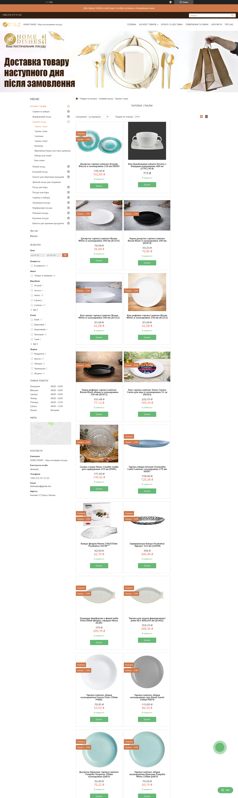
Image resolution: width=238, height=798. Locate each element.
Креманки (38, 146)
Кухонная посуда (40, 218)
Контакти (216, 24)
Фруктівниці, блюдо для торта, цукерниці (52, 150)
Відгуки (33, 236)
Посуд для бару (40, 187)
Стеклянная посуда (41, 202)
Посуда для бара (40, 192)
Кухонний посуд (40, 171)
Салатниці (38, 136)
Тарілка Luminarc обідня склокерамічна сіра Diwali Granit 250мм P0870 (97, 550)
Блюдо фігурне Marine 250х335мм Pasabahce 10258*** (141, 395)
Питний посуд (38, 166)
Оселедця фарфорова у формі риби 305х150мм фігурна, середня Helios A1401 (97, 473)
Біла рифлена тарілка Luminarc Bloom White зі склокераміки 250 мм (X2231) (186, 243)
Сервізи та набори (40, 111)
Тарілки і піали (40, 126)
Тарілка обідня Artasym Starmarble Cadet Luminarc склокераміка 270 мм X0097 (97, 396)
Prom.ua (133, 789)
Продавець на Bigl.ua (119, 792)
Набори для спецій (42, 155)
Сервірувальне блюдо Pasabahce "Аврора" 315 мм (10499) (186, 395)
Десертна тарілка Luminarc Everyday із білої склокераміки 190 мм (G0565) (97, 704)
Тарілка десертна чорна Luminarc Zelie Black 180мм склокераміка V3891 (186, 704)
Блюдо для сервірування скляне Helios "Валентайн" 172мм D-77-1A (141, 626)
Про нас (229, 24)
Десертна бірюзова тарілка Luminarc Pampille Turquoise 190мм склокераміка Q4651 (141, 550)
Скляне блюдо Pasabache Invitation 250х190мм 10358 (186, 626)
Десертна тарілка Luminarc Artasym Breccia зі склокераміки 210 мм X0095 (97, 166)
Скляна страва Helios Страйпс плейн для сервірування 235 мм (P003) (186, 320)
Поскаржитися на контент (124, 795)
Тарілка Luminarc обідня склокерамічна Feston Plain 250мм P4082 (186, 473)
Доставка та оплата (79, 765)
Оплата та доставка (172, 24)
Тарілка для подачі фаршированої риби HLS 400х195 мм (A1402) (141, 472)
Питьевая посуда (40, 213)
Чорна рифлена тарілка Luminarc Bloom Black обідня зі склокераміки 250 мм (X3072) (97, 320)
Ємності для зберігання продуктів (48, 177)
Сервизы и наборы (41, 197)
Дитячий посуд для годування (46, 182)
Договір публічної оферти (30, 772)
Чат (225, 790)
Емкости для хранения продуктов (48, 223)
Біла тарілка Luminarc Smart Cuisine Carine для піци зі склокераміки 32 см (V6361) (142, 320)
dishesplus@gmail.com (40, 486)
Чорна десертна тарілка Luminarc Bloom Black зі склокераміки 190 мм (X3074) (97, 243)
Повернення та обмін (197, 24)
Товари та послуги (88, 99)
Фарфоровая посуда (42, 208)
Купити (97, 188)
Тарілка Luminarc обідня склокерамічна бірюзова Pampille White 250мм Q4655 (186, 550)
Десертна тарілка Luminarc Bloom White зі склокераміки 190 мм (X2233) (186, 166)
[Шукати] (232, 15)
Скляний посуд (39, 121)
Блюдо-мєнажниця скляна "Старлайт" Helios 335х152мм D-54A (97, 627)
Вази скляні (39, 160)
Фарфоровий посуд (41, 116)
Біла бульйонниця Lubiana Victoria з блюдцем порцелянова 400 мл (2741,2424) (142, 166)
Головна (131, 24)
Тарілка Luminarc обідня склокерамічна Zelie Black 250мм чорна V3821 (141, 704)
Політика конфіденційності (30, 776)
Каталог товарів (147, 24)
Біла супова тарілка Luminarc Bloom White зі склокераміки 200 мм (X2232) (142, 243)
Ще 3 (35, 310)
